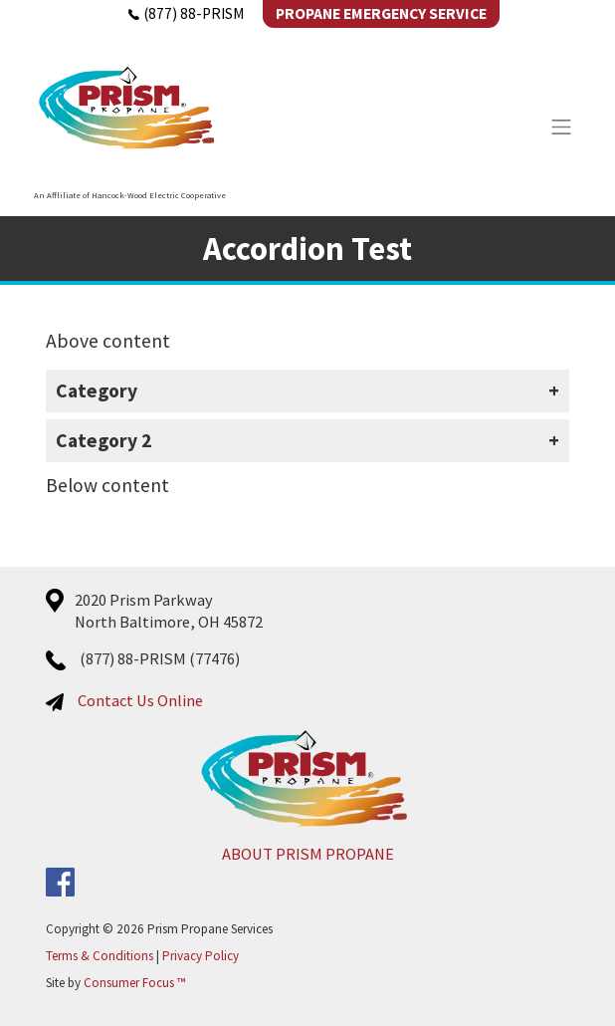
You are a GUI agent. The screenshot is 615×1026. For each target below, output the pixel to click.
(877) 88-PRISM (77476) (160, 658)
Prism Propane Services (210, 928)
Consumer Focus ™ (134, 982)
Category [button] (96, 390)
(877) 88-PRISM (186, 13)
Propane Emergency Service (381, 13)
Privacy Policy (200, 955)
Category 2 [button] (103, 440)
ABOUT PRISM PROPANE (308, 854)
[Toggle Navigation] (561, 127)
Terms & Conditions (99, 955)
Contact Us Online (140, 700)
